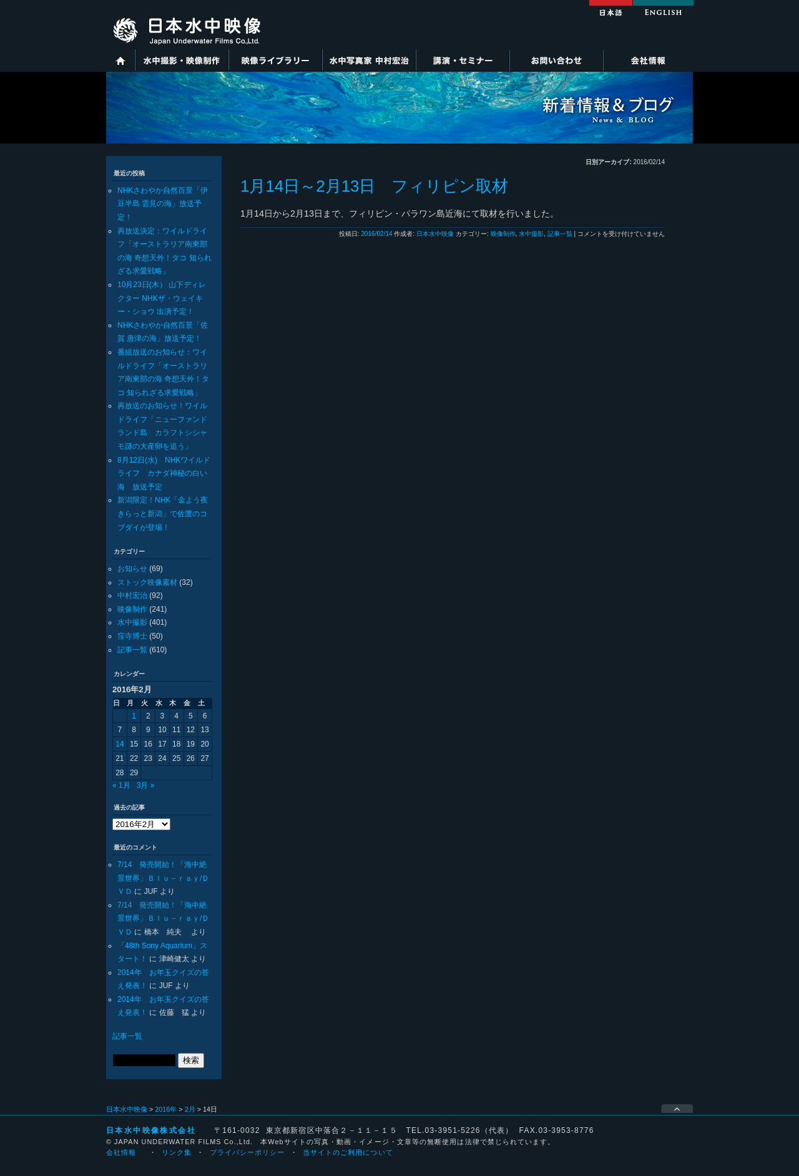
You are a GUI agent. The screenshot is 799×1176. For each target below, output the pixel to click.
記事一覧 (132, 649)
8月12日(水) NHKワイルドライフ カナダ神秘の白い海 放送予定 (163, 473)
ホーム (120, 60)
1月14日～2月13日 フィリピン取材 (374, 186)
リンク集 (177, 1152)
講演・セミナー (462, 60)
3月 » (146, 785)
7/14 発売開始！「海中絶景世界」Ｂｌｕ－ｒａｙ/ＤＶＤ (163, 878)
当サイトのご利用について (348, 1152)
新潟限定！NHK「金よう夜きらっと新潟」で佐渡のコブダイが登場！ (162, 513)
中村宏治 (132, 595)
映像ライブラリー (275, 60)
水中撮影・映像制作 (181, 60)
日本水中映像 (435, 233)
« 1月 (121, 785)
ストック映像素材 (147, 582)
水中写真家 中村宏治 (369, 60)
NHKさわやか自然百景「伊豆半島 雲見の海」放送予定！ (162, 204)
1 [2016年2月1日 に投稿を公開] (134, 716)
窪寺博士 (132, 636)
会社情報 (648, 60)
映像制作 (132, 609)
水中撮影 (132, 622)
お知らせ (132, 568)
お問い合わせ (556, 60)
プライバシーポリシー (247, 1152)
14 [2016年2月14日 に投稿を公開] (119, 744)
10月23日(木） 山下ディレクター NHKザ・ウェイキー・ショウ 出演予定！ (161, 298)
